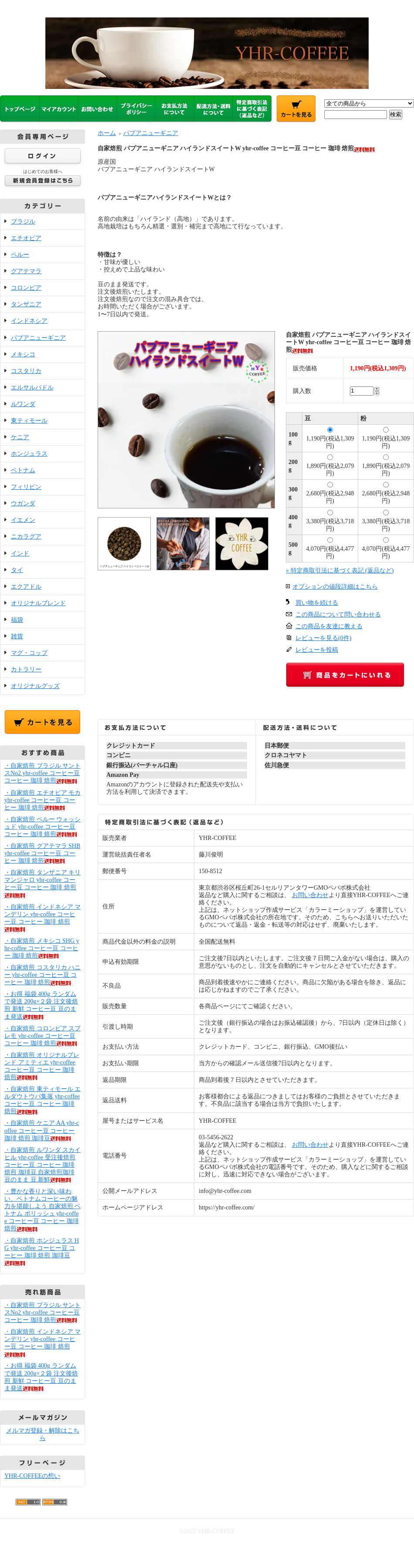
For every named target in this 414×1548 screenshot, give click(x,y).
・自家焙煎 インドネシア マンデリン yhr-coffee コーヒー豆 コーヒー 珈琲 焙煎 (42, 1342)
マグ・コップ (29, 653)
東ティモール (29, 420)
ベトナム (23, 470)
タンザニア (26, 304)
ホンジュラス (29, 454)
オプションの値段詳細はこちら (335, 586)
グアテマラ (26, 271)
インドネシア (29, 321)
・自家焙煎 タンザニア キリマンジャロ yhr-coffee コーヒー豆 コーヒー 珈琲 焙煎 (42, 883)
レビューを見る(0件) (323, 638)
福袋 (17, 619)
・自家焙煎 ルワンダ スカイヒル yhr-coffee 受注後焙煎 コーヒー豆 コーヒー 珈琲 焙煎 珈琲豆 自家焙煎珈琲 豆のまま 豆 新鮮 (42, 1165)
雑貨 (17, 636)
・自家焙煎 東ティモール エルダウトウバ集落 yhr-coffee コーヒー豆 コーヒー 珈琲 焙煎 (42, 1100)
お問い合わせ (310, 895)
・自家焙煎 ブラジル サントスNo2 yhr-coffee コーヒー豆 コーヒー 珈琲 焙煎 (42, 773)
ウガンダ (23, 503)
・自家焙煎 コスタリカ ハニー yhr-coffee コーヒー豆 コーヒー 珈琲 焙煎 (42, 975)
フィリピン (26, 487)
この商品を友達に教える (329, 626)
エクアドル (26, 586)
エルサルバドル (32, 387)
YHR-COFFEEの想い (32, 1476)
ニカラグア (26, 536)
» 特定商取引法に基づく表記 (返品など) (340, 570)
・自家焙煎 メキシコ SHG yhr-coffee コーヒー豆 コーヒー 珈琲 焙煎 (41, 948)
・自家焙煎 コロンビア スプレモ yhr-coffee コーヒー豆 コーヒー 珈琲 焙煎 (42, 1036)
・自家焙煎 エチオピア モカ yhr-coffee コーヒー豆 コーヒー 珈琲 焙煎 (42, 800)
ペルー (20, 254)
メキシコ (23, 354)
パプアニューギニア (38, 338)
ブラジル (23, 221)
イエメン (23, 520)
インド (20, 553)
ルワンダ (23, 404)
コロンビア (26, 288)
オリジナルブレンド (38, 603)
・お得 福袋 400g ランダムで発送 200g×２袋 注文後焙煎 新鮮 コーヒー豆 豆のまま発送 (41, 1005)
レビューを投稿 (316, 650)
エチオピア (26, 238)
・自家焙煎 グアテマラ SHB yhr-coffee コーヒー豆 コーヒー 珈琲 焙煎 (42, 853)
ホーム (107, 133)
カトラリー (26, 669)
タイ (17, 570)
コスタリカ (26, 371)
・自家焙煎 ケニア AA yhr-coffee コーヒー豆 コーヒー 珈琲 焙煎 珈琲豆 (41, 1130)
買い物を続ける (316, 603)
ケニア (20, 437)
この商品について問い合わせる (338, 614)
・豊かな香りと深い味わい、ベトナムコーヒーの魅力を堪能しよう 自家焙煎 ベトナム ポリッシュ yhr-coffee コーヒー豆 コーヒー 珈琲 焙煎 (42, 1210)
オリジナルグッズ (35, 686)
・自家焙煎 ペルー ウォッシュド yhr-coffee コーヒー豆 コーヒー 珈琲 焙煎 (42, 826)
